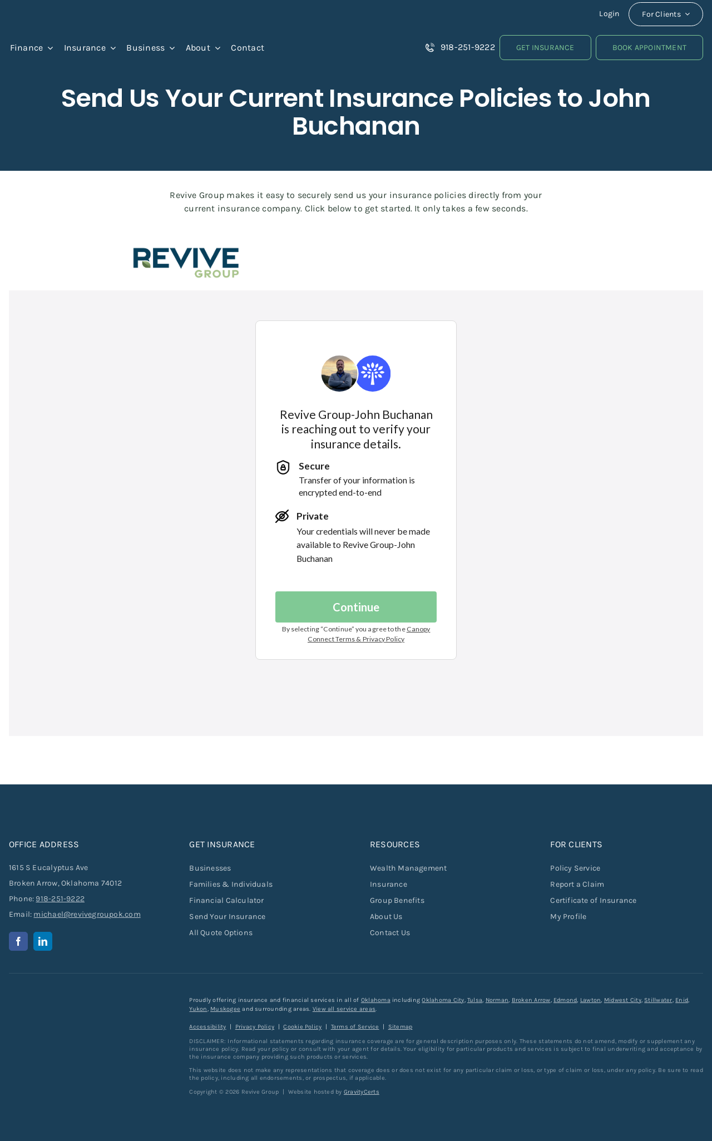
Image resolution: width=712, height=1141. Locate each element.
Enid (681, 1000)
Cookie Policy (302, 1026)
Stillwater (658, 1000)
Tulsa (474, 1000)
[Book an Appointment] (649, 47)
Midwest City (622, 1000)
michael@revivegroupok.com (86, 914)
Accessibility (207, 1026)
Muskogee (225, 1008)
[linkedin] (42, 941)
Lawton (590, 1000)
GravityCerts (361, 1091)
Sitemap (400, 1026)
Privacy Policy (254, 1026)
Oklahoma (375, 1000)
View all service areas (344, 1008)
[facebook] (18, 941)
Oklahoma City (443, 1000)
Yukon (198, 1008)
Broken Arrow (531, 1000)
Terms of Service (355, 1026)
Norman (497, 1000)
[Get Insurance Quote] (545, 47)
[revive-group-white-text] (64, 1000)
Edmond (565, 1000)
